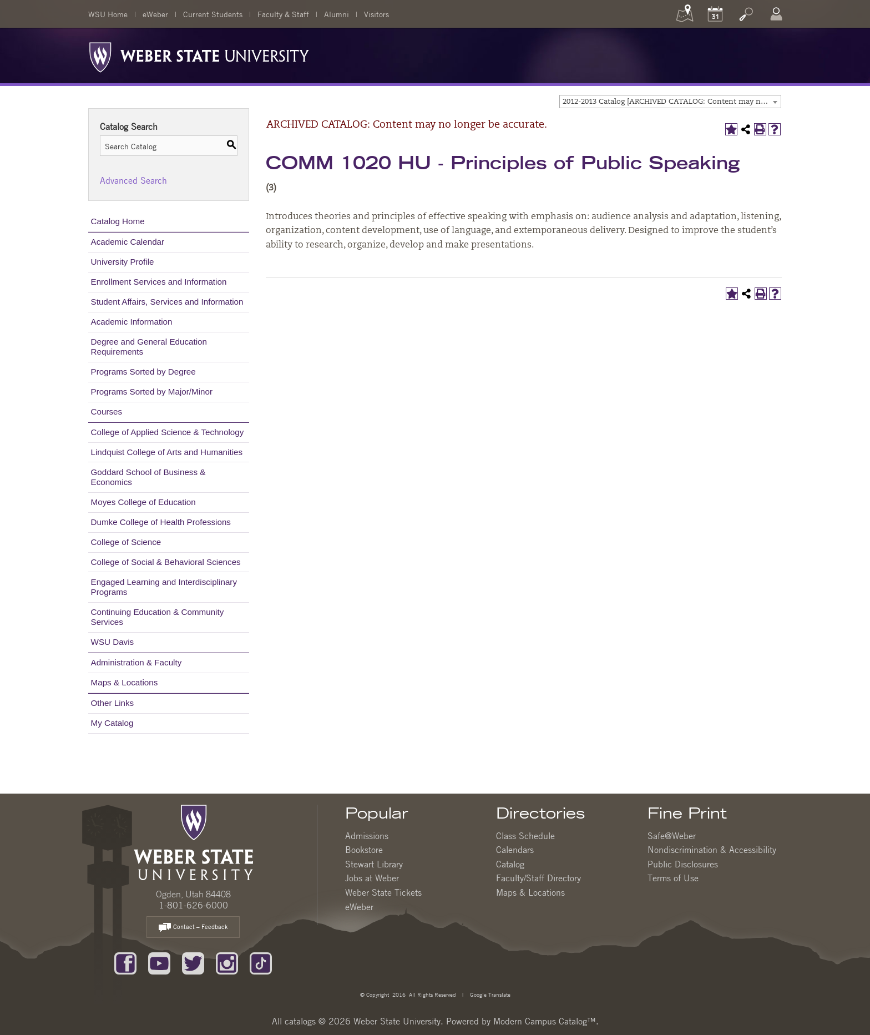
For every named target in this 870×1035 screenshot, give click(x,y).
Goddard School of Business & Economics (148, 477)
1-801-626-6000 (193, 905)
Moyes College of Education (143, 502)
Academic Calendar (128, 241)
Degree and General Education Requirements (149, 346)
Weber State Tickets (383, 892)
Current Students (212, 14)
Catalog (510, 864)
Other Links (112, 703)
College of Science (126, 542)
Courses (107, 411)
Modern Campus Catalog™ (544, 1021)
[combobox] (670, 101)
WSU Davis (112, 642)
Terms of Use (673, 877)
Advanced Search (133, 180)
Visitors (376, 14)
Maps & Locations (124, 682)
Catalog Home (118, 221)
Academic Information (132, 321)
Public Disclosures (683, 864)
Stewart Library (374, 864)
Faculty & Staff (283, 14)
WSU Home (108, 14)
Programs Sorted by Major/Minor (152, 391)
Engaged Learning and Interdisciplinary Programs (164, 587)
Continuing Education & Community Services (157, 617)
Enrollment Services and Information (159, 281)
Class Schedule (525, 835)
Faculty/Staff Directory (538, 877)
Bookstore (364, 849)
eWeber (155, 14)
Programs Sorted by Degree (143, 371)
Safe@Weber (672, 835)
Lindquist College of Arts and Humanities (167, 452)
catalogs (300, 1021)
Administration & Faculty (136, 662)
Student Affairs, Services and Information (167, 301)
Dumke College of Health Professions (161, 522)
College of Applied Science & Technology (167, 432)
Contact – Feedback (193, 927)
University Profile (122, 261)
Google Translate (489, 994)
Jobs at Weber (372, 877)
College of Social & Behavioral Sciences (166, 562)
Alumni (336, 14)
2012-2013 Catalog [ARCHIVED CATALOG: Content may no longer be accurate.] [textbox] (672, 101)
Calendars (515, 849)
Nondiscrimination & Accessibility (712, 849)
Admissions (366, 835)
